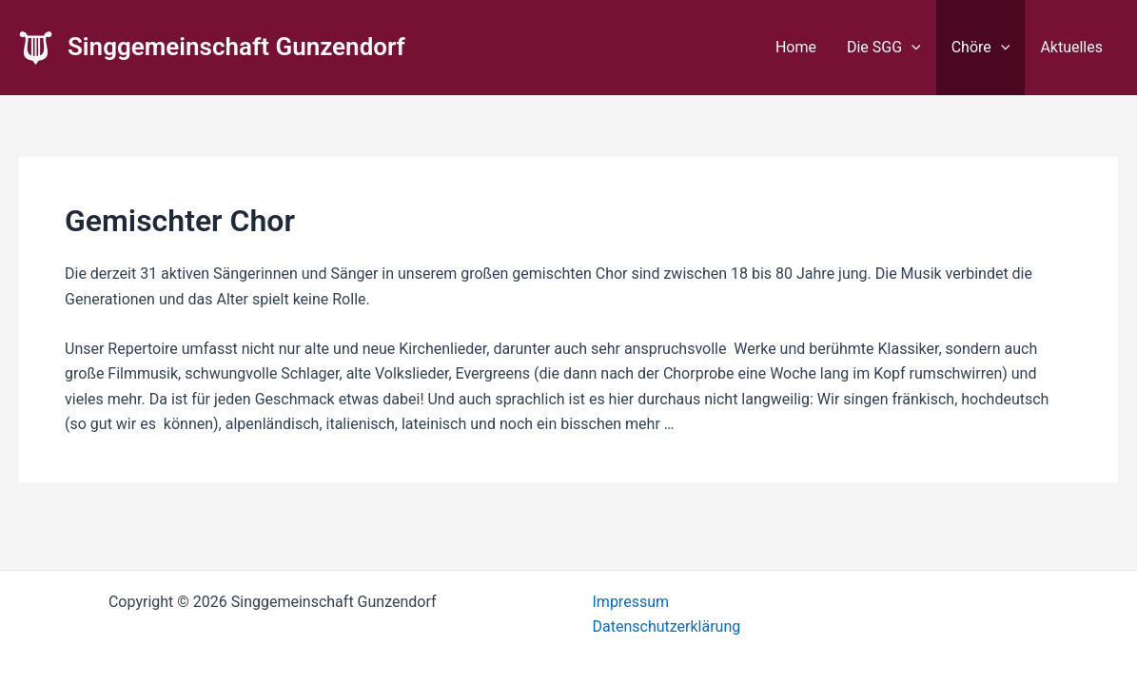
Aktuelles (1071, 47)
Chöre (980, 47)
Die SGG (884, 47)
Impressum (631, 602)
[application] (911, 47)
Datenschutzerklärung (667, 626)
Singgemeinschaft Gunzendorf (236, 46)
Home (795, 47)
